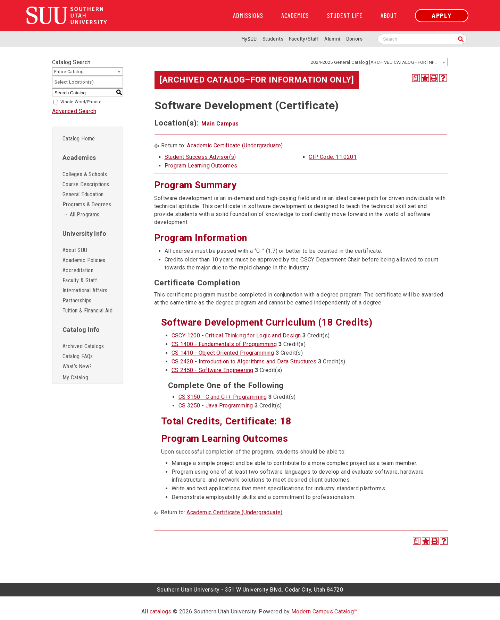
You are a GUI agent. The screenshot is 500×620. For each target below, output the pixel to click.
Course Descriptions (85, 184)
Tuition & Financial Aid (87, 310)
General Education (83, 194)
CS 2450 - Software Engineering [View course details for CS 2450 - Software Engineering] (212, 370)
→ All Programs (81, 214)
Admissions (248, 15)
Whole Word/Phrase (80, 102)
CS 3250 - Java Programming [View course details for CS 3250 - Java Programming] (215, 405)
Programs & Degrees (86, 204)
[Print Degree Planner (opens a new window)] (416, 78)
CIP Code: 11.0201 (333, 157)
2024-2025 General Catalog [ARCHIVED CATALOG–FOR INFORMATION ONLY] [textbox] (379, 62)
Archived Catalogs (83, 346)
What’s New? (77, 366)
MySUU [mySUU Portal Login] (249, 39)
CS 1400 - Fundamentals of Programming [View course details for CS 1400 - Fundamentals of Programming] (224, 344)
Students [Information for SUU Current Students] (272, 39)
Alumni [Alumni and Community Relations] (332, 39)
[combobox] (378, 62)
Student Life (344, 15)
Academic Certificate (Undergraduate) (235, 145)
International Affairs (84, 290)
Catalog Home (78, 138)
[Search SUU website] (422, 39)
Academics (295, 15)
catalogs (161, 611)
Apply (442, 15)
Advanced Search (74, 111)
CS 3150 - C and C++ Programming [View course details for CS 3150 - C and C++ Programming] (222, 397)
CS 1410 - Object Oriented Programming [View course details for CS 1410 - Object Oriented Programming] (223, 353)
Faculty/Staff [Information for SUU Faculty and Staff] (304, 39)
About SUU (75, 250)
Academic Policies (84, 260)
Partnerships (77, 300)
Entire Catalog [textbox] (69, 71)
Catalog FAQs (77, 356)
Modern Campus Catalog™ (324, 611)
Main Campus (220, 123)
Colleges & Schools (84, 174)
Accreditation (77, 270)
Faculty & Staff (79, 280)
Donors (354, 39)
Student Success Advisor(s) (200, 157)
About (389, 15)
